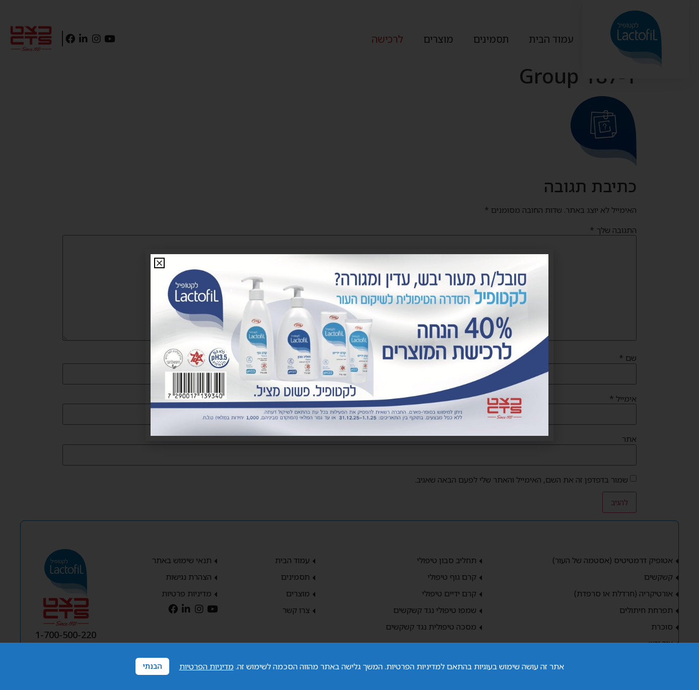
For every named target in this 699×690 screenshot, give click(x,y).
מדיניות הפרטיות (206, 666)
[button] (159, 263)
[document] (349, 345)
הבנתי (152, 666)
